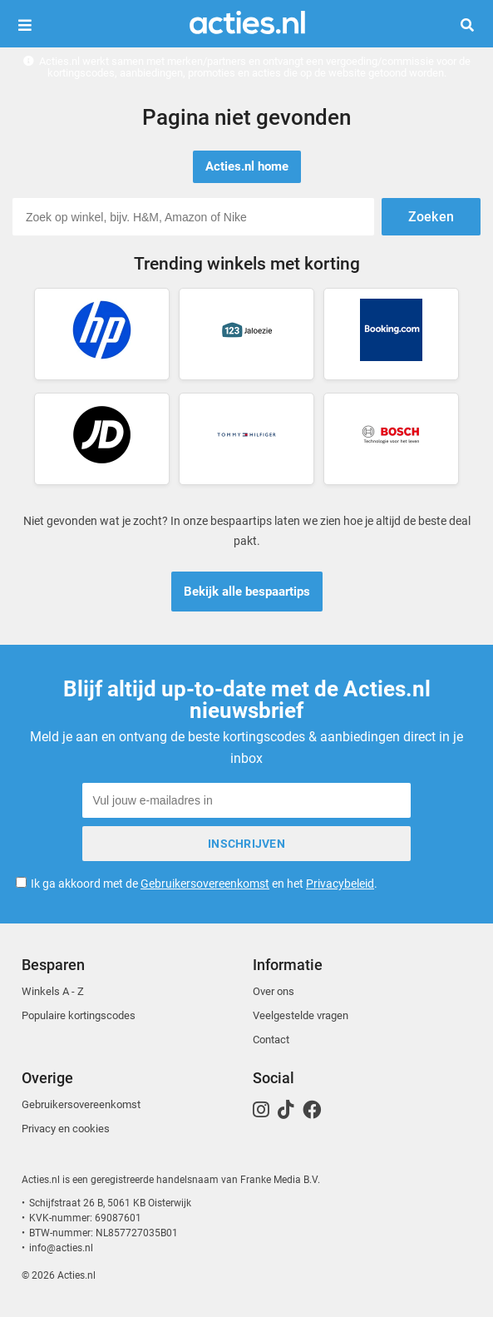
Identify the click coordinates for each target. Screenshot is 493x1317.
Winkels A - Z (53, 991)
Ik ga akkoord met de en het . (204, 883)
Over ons (273, 991)
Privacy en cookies (66, 1128)
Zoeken (473, 25)
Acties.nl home (246, 166)
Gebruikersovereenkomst (205, 883)
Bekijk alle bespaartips (247, 591)
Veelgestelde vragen (300, 1015)
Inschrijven (246, 843)
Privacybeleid (340, 883)
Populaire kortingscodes (79, 1015)
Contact (271, 1039)
